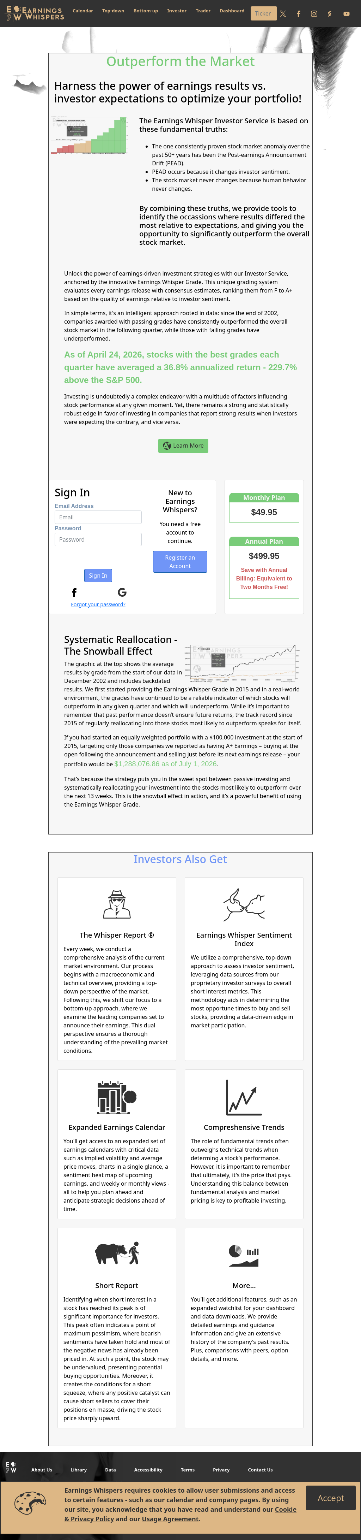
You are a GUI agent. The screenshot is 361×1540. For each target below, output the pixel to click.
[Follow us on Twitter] (283, 13)
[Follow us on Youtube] (346, 13)
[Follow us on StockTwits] (330, 13)
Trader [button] (203, 10)
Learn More (183, 446)
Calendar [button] (83, 10)
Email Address (74, 506)
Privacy (221, 1470)
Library (79, 1470)
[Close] (331, 1498)
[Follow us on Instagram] (314, 13)
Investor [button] (177, 10)
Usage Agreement (170, 1519)
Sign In (98, 575)
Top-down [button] (113, 10)
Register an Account (180, 562)
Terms (188, 1470)
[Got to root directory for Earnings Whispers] (34, 13)
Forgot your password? (98, 604)
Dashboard (232, 10)
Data (110, 1470)
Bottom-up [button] (146, 10)
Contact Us (260, 1470)
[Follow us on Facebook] (299, 13)
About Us (41, 1470)
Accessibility (148, 1470)
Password (68, 528)
